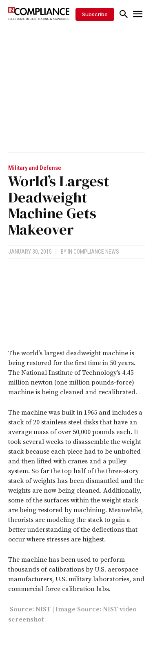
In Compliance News (93, 251)
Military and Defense (34, 168)
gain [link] (118, 520)
